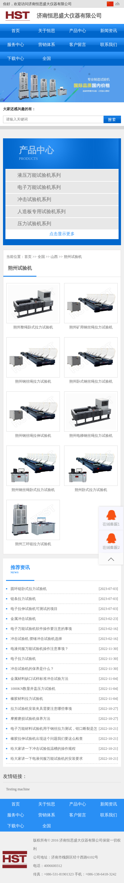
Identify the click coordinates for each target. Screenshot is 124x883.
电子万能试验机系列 (39, 187)
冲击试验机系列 (34, 199)
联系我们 (108, 44)
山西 (54, 257)
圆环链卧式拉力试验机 (29, 589)
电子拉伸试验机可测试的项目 (34, 609)
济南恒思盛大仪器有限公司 (69, 16)
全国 (46, 58)
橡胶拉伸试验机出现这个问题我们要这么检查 (47, 738)
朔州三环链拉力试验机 (33, 544)
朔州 (67, 257)
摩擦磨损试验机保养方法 (30, 719)
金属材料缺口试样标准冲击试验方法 (39, 679)
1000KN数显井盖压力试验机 (33, 689)
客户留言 (77, 44)
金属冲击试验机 (23, 619)
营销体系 (46, 44)
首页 (15, 30)
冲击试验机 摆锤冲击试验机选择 (36, 639)
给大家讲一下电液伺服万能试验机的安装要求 (47, 758)
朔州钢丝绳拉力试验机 (33, 381)
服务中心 (15, 44)
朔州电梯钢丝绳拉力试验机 (91, 435)
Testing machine (18, 789)
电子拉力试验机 (23, 659)
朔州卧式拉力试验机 (91, 490)
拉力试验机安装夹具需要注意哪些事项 (41, 709)
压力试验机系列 (34, 223)
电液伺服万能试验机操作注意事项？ (39, 649)
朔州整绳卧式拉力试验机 (33, 327)
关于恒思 (46, 30)
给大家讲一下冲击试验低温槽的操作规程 (43, 748)
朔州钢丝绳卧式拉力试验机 (33, 490)
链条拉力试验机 (23, 599)
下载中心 (15, 58)
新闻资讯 (108, 30)
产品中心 (77, 30)
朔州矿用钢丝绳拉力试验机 (91, 327)
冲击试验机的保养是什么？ (32, 669)
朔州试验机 (20, 268)
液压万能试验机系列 (39, 175)
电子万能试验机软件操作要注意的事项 (41, 629)
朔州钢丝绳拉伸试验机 (33, 435)
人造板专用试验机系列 (41, 211)
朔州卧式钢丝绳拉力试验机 (91, 381)
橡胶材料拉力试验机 (27, 699)
